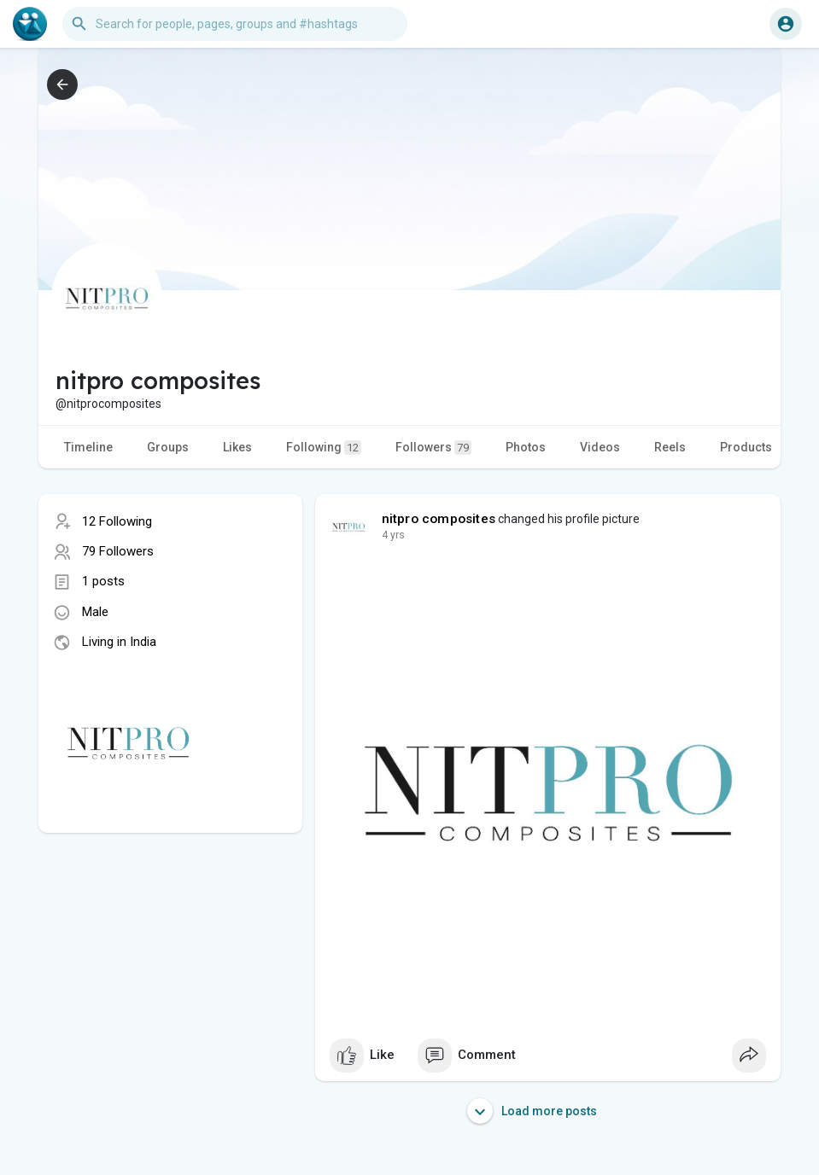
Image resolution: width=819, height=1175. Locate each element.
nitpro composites (438, 518)
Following (323, 447)
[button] (234, 24)
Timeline (88, 447)
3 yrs (393, 535)
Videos (600, 447)
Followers (433, 447)
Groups (168, 447)
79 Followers (118, 551)
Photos (526, 447)
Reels (670, 447)
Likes (237, 447)
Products (746, 447)
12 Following (117, 521)
